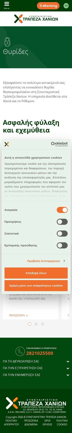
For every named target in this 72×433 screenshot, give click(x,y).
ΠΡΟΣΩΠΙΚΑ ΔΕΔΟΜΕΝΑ (31, 422)
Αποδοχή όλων (36, 273)
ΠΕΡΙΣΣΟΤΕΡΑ (17, 315)
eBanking (48, 6)
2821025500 (39, 353)
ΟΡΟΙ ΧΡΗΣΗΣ (47, 422)
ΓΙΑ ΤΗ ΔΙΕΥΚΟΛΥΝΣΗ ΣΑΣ (21, 361)
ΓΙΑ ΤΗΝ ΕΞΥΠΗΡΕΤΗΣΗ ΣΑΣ (23, 368)
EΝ (66, 5)
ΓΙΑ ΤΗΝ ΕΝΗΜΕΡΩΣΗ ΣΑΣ (21, 375)
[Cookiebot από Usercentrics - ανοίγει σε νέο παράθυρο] (51, 144)
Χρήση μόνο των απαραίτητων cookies (36, 285)
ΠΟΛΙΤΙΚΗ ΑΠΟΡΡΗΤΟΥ (11, 422)
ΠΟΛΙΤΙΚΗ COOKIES (62, 422)
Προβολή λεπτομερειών (43, 261)
